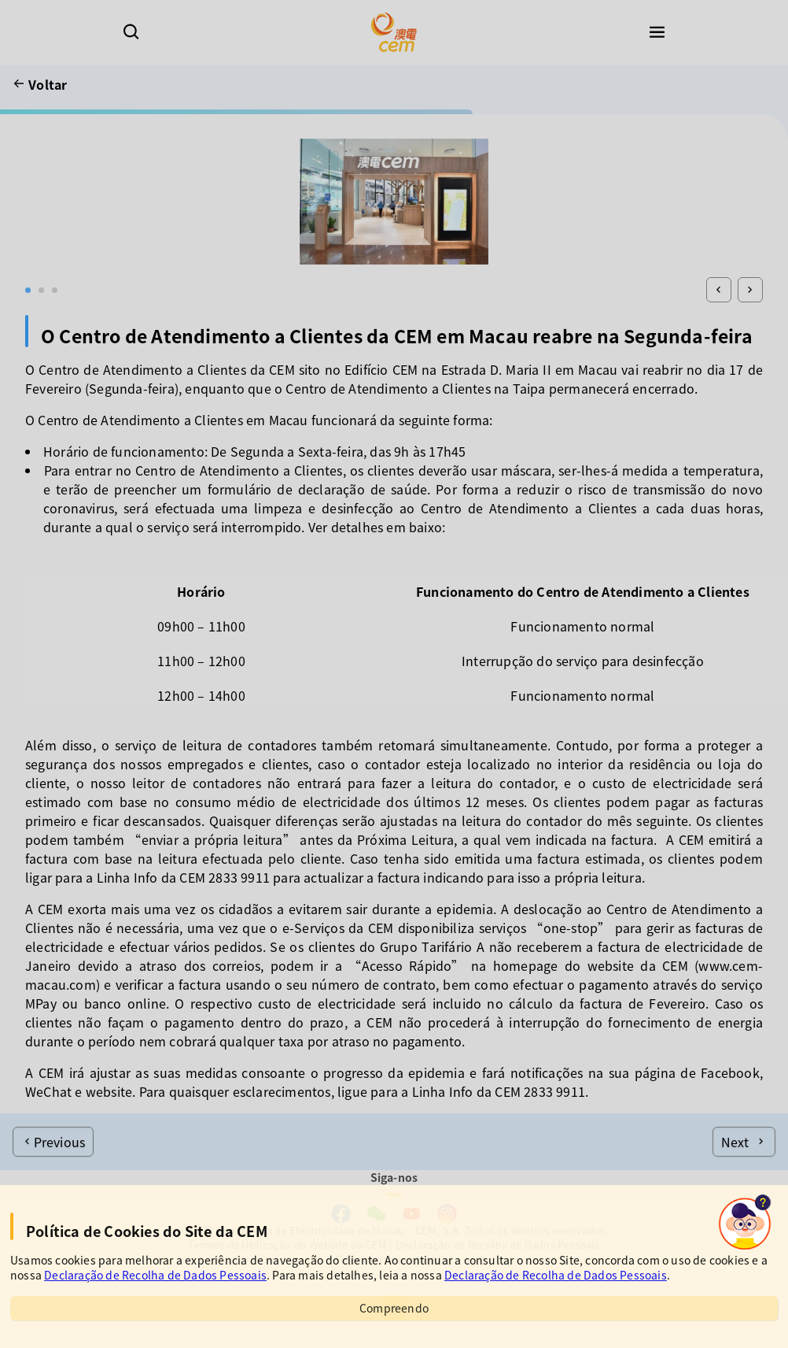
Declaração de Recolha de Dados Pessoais (155, 1275)
